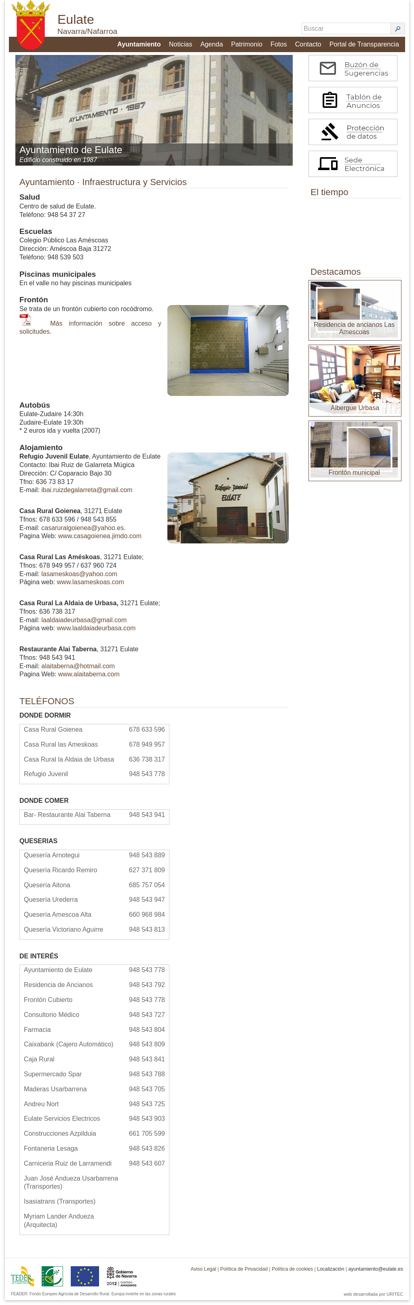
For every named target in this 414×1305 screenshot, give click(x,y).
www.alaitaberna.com (89, 679)
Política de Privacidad (244, 1274)
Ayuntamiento (139, 43)
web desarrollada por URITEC (373, 1299)
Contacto (309, 43)
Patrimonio (247, 43)
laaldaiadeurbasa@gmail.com (84, 624)
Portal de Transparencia (364, 43)
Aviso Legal (203, 1274)
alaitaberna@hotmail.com (78, 670)
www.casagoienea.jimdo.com (100, 540)
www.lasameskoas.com (90, 586)
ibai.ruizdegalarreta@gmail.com (86, 494)
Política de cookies (292, 1274)
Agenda (212, 43)
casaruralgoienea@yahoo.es (82, 532)
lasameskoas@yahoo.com (79, 578)
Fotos (279, 43)
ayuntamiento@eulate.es (375, 1274)
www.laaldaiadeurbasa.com (96, 632)
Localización (330, 1274)
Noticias (181, 43)
